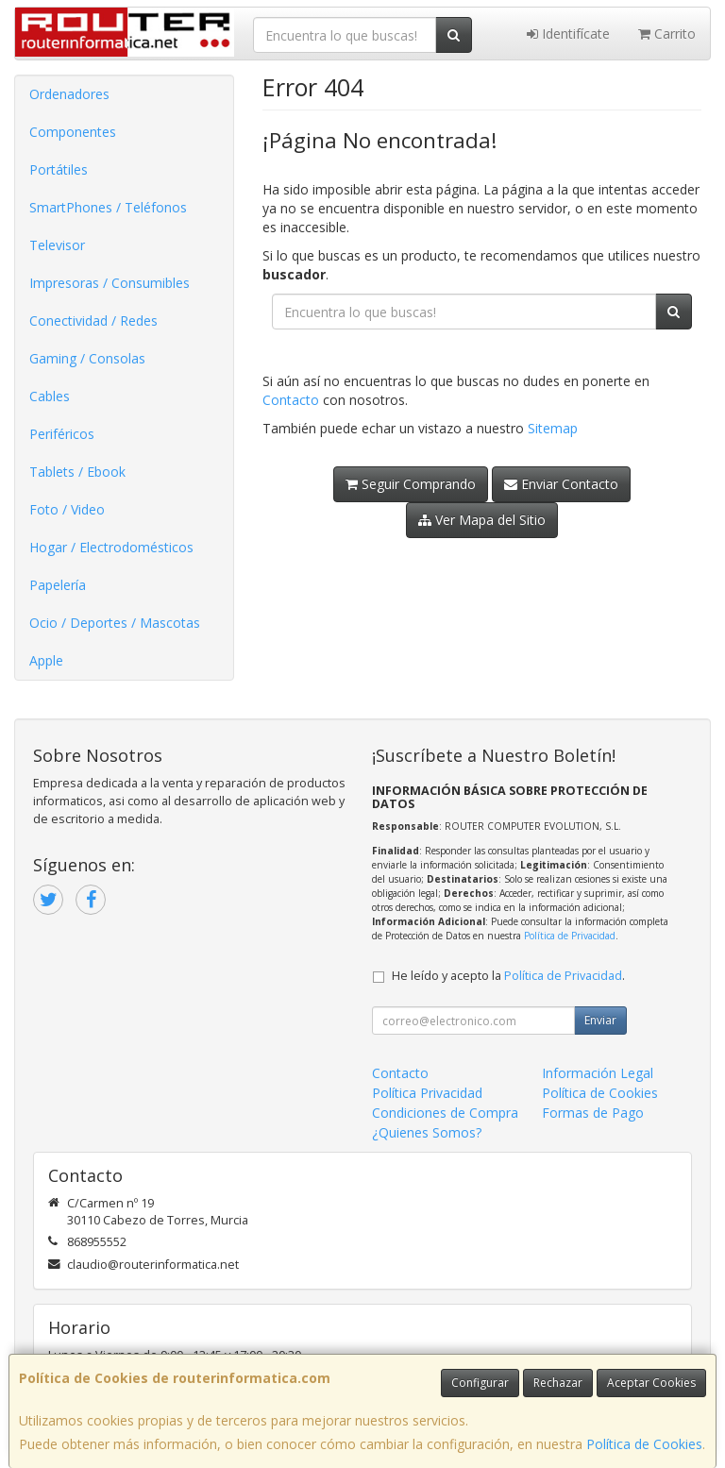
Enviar (600, 1020)
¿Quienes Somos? (426, 1132)
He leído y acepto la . (508, 976)
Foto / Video (67, 509)
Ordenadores (69, 94)
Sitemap (553, 428)
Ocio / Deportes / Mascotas (114, 623)
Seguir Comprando (411, 484)
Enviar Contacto (561, 484)
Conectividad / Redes (93, 320)
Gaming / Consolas (87, 358)
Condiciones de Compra (445, 1113)
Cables (49, 396)
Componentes (72, 132)
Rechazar (557, 1383)
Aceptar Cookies (651, 1383)
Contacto (290, 400)
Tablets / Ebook (77, 472)
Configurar (480, 1383)
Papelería (57, 585)
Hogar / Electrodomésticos (111, 547)
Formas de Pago (593, 1113)
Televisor (57, 245)
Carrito (667, 33)
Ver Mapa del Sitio (482, 520)
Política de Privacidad (569, 935)
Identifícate (568, 33)
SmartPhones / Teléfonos (108, 207)
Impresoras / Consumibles (109, 283)
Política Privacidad (427, 1093)
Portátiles (58, 169)
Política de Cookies (644, 1444)
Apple (46, 660)
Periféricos (61, 434)
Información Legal (597, 1073)
